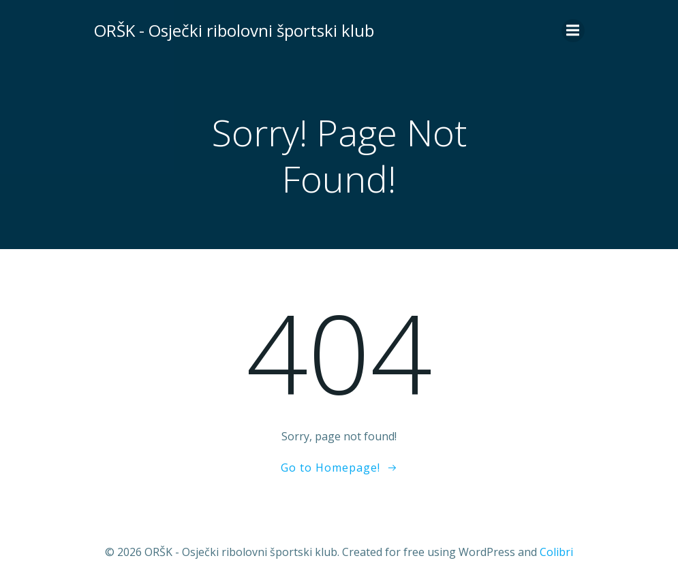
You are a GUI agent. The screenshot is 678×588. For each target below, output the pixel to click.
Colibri (556, 551)
